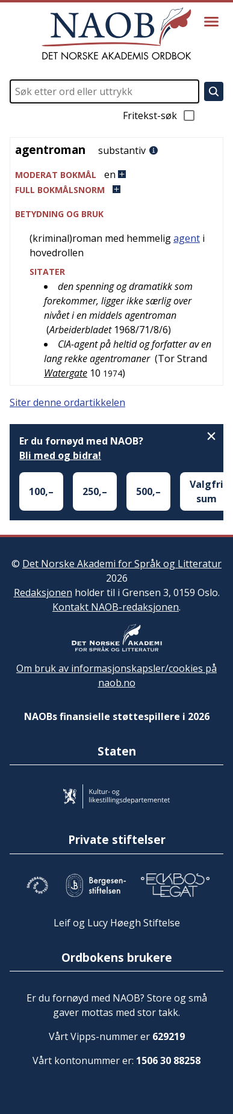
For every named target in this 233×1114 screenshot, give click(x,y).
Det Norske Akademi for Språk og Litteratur (122, 563)
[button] (116, 174)
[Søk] (213, 91)
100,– (41, 491)
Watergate (65, 373)
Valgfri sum (206, 491)
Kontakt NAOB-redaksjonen (115, 607)
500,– (148, 491)
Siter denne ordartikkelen (67, 402)
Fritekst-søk (159, 115)
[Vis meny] (211, 21)
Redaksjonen (43, 592)
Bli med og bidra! (60, 455)
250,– (94, 491)
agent (186, 238)
